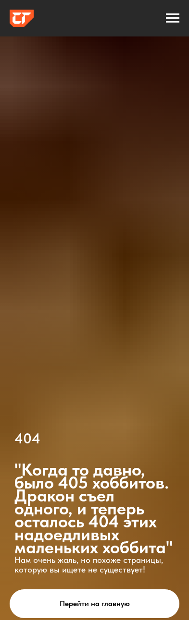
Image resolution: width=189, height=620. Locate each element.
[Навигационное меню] (172, 18)
